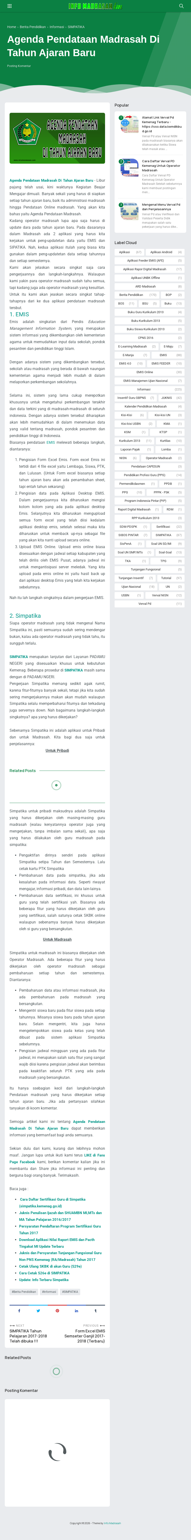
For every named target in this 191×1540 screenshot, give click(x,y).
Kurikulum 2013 (129, 450)
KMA (167, 432)
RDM (170, 522)
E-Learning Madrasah (132, 351)
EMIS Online (145, 378)
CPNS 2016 (145, 342)
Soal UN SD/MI (161, 558)
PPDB (168, 495)
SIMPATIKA (71, 1301)
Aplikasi (124, 252)
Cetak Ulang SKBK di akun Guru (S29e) (52, 1275)
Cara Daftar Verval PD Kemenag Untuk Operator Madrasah (159, 165)
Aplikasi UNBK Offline (145, 279)
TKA (128, 576)
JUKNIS (166, 405)
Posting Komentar (19, 66)
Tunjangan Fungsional (145, 585)
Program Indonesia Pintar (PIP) (145, 513)
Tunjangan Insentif (131, 594)
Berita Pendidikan (24, 1301)
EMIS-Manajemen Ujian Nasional (145, 387)
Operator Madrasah (159, 468)
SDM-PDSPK (128, 540)
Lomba (166, 459)
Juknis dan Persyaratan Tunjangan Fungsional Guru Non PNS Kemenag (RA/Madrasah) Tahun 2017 (60, 1262)
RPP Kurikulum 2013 (145, 531)
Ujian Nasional (131, 603)
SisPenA (125, 558)
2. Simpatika (25, 617)
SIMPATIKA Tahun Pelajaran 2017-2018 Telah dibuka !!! (28, 1346)
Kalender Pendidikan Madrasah (146, 414)
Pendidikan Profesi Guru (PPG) (144, 486)
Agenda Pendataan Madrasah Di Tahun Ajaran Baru (56, 180)
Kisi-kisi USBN (131, 432)
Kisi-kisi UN (162, 423)
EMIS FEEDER (161, 369)
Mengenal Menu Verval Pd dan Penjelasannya (161, 206)
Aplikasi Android (161, 252)
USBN (125, 612)
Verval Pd (144, 621)
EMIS (50, 443)
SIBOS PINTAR (128, 549)
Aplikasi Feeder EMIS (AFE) (145, 261)
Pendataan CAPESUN (145, 477)
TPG (163, 576)
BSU (145, 306)
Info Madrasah (112, 1533)
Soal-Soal (165, 567)
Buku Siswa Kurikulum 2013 (145, 333)
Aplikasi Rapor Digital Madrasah (144, 270)
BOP (169, 297)
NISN (123, 468)
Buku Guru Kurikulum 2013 (146, 315)
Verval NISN (160, 612)
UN (168, 603)
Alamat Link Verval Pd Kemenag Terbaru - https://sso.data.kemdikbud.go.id (162, 124)
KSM (127, 441)
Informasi (50, 1301)
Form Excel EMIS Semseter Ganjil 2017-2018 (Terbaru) (84, 1346)
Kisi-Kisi (126, 423)
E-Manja (128, 360)
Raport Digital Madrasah (134, 522)
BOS (121, 306)
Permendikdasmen (132, 495)
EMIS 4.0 (125, 369)
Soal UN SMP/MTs (130, 567)
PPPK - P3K (161, 504)
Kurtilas (165, 450)
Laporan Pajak (130, 459)
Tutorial (166, 594)
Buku (167, 306)
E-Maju (168, 351)
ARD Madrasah (145, 288)
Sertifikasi (163, 540)
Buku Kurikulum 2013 (145, 324)
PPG (125, 504)
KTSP (163, 441)
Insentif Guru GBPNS (131, 405)
